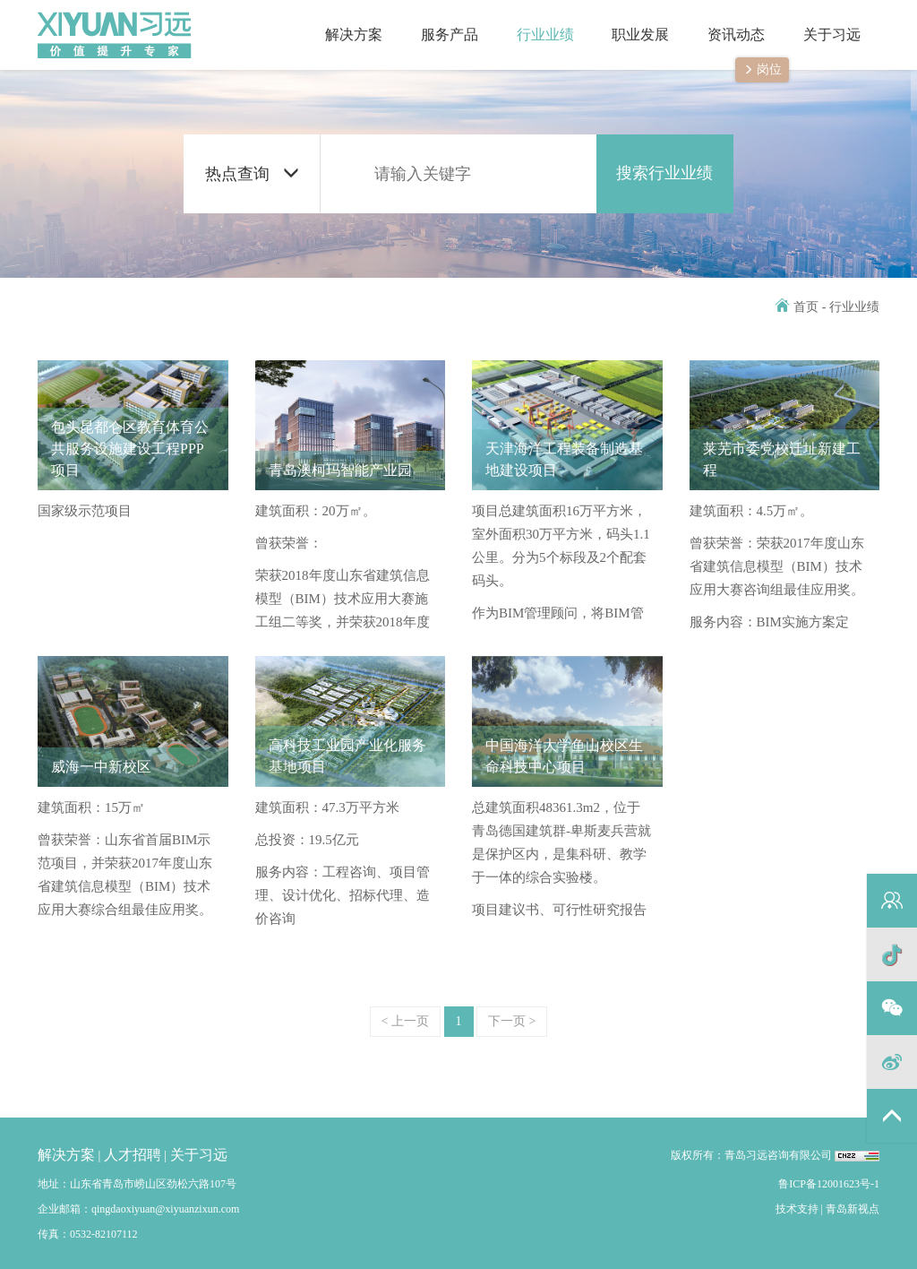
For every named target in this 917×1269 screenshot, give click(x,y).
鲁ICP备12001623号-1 (828, 1184)
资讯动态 (727, 21)
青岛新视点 (852, 1209)
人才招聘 (132, 1154)
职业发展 (631, 21)
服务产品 (440, 21)
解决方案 (344, 21)
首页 (797, 307)
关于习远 (822, 21)
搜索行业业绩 (664, 173)
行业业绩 (535, 21)
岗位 (762, 69)
